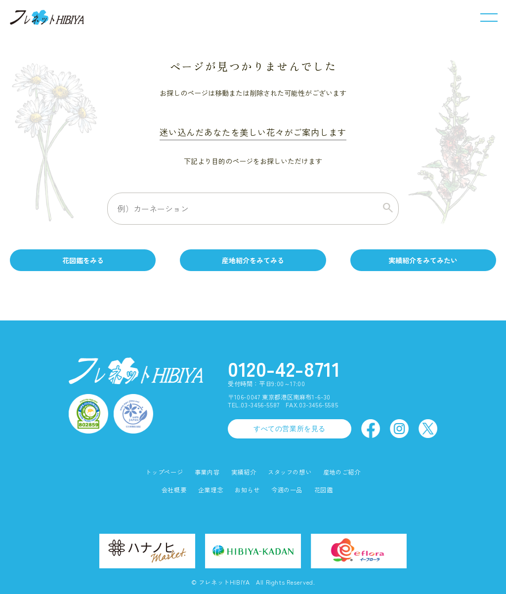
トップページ (164, 472)
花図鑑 (323, 490)
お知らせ (247, 490)
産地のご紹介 (342, 472)
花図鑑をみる (83, 260)
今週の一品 (286, 490)
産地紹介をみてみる (253, 260)
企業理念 (210, 490)
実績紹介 (243, 472)
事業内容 (207, 472)
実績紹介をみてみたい (423, 260)
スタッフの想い (289, 472)
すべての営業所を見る (289, 429)
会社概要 (174, 490)
